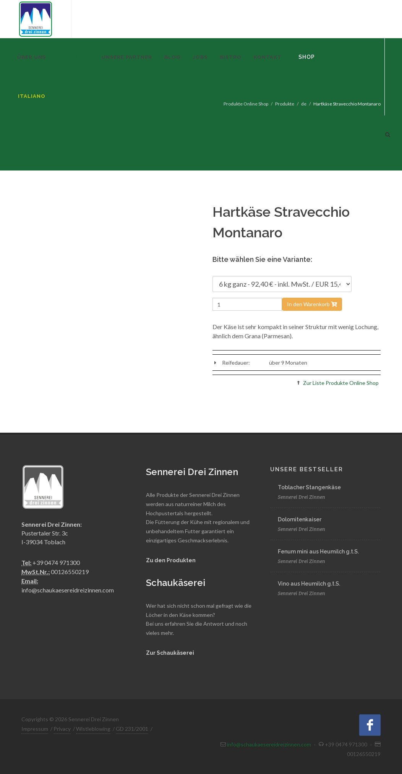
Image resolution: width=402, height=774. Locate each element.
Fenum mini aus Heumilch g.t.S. (318, 551)
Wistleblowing (93, 728)
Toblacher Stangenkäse (309, 487)
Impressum (34, 728)
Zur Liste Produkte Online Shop (341, 383)
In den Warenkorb (312, 304)
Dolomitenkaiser (299, 519)
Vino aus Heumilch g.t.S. (309, 584)
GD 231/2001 (132, 728)
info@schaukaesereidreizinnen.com (67, 590)
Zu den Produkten (171, 560)
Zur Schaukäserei (170, 653)
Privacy (62, 728)
